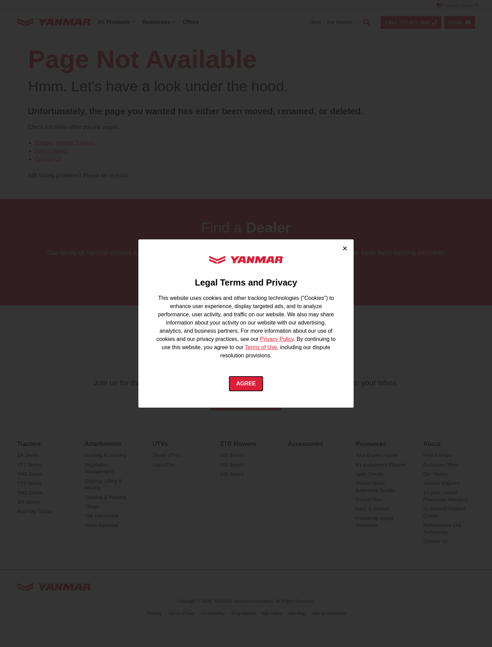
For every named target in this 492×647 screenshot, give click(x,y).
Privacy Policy (276, 339)
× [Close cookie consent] (344, 248)
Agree (246, 383)
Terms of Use (261, 347)
